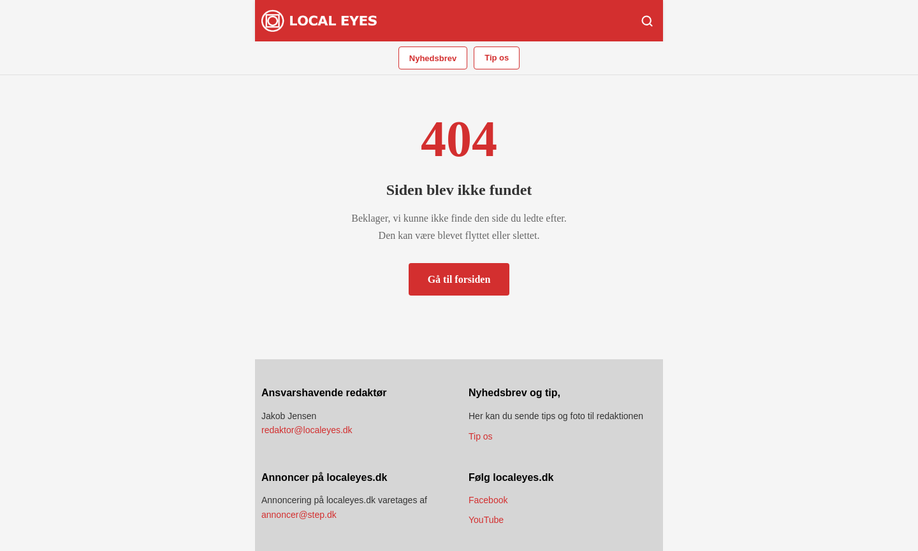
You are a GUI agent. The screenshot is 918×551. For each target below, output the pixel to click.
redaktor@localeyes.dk (307, 430)
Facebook (488, 500)
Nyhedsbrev (432, 58)
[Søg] (647, 21)
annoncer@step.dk (299, 515)
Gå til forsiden (459, 279)
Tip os (496, 57)
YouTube (486, 520)
